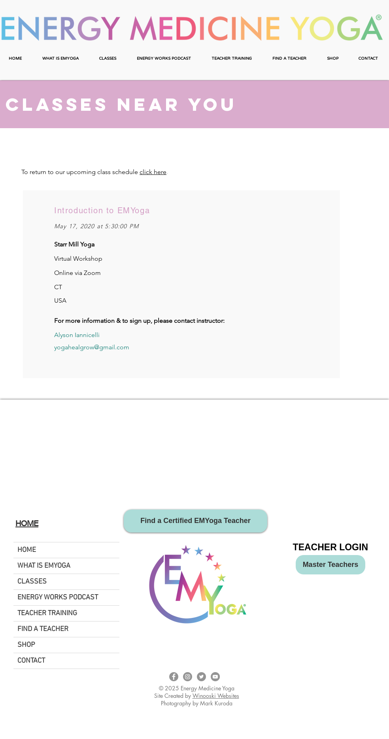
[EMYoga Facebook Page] (173, 676)
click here (153, 172)
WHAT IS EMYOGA (43, 566)
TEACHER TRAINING (47, 613)
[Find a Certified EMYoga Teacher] (195, 521)
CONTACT (31, 661)
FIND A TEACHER (42, 629)
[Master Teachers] (330, 564)
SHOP (26, 645)
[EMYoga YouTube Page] (215, 676)
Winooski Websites (216, 695)
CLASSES (32, 582)
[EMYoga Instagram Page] (187, 676)
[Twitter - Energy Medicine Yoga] (201, 676)
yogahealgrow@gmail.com (91, 347)
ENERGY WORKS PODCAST (57, 597)
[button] (60, 58)
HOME (26, 550)
